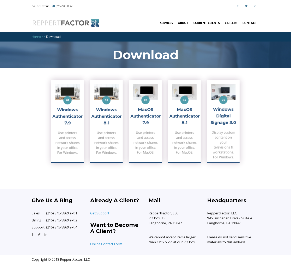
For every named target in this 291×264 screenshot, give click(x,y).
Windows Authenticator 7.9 (67, 116)
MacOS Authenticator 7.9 (145, 116)
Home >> (38, 37)
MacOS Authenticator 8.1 (184, 116)
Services (166, 23)
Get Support (100, 213)
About (183, 23)
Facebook (237, 6)
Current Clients (206, 23)
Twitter (246, 6)
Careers (231, 23)
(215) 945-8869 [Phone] (62, 6)
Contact (249, 23)
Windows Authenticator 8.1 (106, 116)
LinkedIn (255, 6)
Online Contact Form (106, 244)
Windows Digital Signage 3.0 (223, 116)
